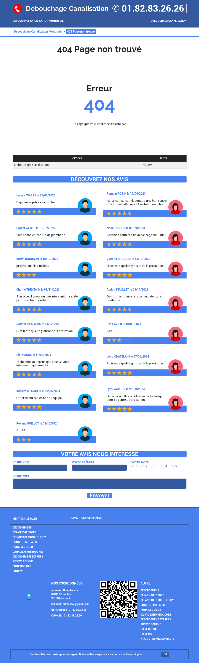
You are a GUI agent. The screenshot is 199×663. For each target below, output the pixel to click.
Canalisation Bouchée (28, 551)
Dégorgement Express (28, 556)
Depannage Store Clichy (29, 537)
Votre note (140, 462)
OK (165, 654)
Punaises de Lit (23, 546)
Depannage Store (24, 532)
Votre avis (21, 476)
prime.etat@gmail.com (76, 604)
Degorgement (22, 527)
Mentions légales (25, 518)
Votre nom (21, 462)
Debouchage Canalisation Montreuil (38, 20)
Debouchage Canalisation (169, 20)
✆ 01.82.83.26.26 (148, 8)
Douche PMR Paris (25, 542)
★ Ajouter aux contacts (157, 638)
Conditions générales (86, 517)
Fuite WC (18, 571)
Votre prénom (83, 462)
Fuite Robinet (22, 566)
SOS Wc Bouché (23, 561)
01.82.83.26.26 (78, 609)
